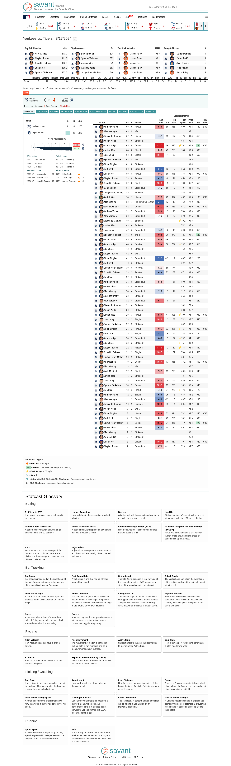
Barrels (122, 512)
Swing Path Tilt (125, 593)
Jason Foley (136, 53)
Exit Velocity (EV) (33, 512)
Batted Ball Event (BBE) (83, 527)
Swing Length (125, 576)
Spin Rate (170, 640)
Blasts (28, 614)
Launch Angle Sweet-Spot (38, 527)
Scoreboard (69, 17)
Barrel (36, 467)
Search (105, 17)
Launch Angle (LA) (81, 512)
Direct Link (28, 106)
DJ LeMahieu (110, 187)
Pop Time (30, 680)
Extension (30, 657)
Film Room (150, 111)
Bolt (74, 729)
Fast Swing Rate (80, 576)
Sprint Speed (31, 729)
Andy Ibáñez (110, 197)
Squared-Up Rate (173, 593)
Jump (167, 680)
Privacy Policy (110, 757)
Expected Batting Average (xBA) (134, 527)
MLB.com (138, 757)
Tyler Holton (182, 67)
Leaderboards (158, 17)
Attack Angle (171, 576)
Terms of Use (94, 757)
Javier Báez (109, 150)
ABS (129, 17)
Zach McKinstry (111, 206)
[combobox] (177, 6)
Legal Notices (125, 757)
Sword (33, 475)
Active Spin (124, 640)
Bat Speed (30, 576)
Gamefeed (54, 17)
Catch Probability (127, 698)
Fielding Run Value (81, 698)
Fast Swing (36, 471)
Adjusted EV (78, 547)
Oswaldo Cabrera (43, 63)
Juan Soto (40, 67)
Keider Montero (183, 53)
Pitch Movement (80, 640)
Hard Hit (34, 463)
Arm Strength (78, 680)
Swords (75, 614)
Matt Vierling (110, 202)
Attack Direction (80, 593)
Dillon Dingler (87, 53)
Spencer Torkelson (43, 72)
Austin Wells (110, 140)
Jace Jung (109, 155)
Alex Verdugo (110, 131)
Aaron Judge (41, 53)
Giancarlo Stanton (112, 136)
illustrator (40, 17)
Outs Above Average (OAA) (38, 698)
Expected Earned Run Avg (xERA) (89, 657)
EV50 (27, 547)
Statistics (142, 17)
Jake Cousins (182, 63)
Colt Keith (108, 169)
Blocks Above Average (176, 698)
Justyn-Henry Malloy (91, 72)
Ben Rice (108, 277)
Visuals (117, 17)
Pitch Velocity (32, 640)
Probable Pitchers (88, 17)
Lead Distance (125, 680)
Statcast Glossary (43, 496)
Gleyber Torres (42, 58)
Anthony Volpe (88, 67)
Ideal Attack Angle (34, 593)
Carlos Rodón (182, 58)
